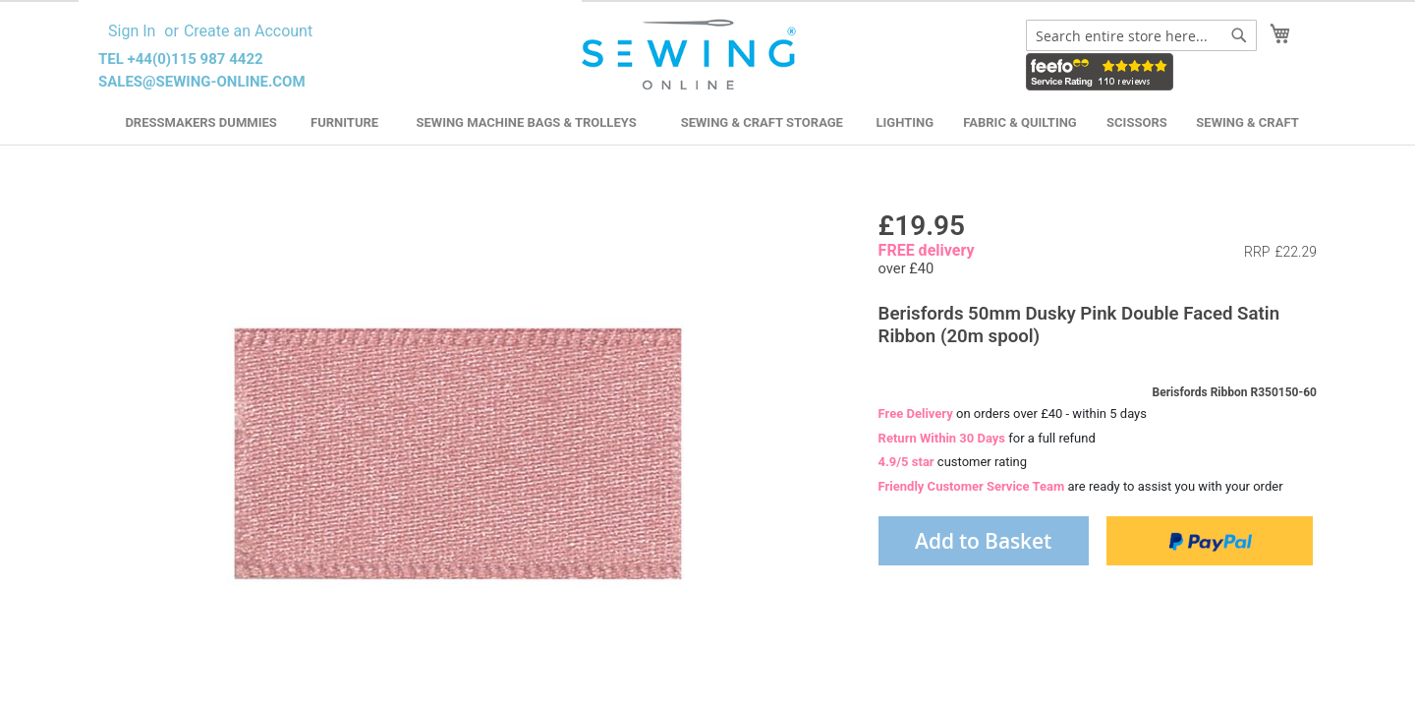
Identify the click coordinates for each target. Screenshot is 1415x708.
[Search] (1239, 35)
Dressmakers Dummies (200, 122)
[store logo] (691, 55)
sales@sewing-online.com (202, 81)
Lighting (905, 122)
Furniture (344, 122)
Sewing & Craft (1247, 122)
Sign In (131, 31)
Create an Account (248, 31)
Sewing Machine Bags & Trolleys (526, 122)
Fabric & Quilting (1019, 122)
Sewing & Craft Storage (762, 122)
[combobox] (1141, 35)
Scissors (1136, 122)
